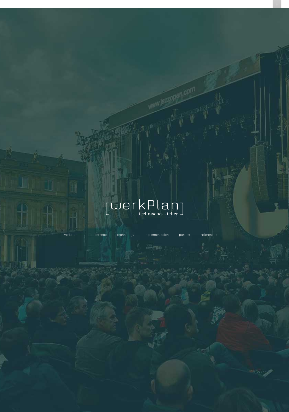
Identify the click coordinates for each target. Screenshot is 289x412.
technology (125, 235)
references (209, 235)
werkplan (70, 235)
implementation (157, 235)
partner (185, 235)
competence (97, 235)
